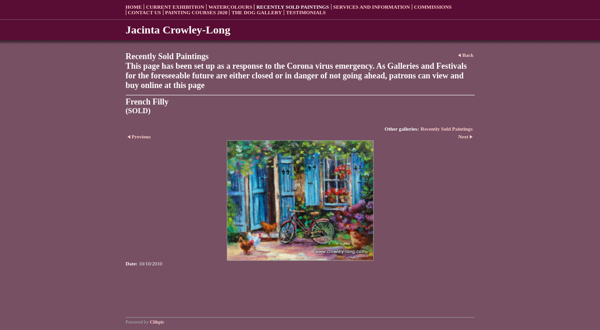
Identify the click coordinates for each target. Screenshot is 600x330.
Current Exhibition (175, 7)
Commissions (433, 7)
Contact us (144, 12)
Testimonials (305, 12)
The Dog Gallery (256, 12)
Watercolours (230, 7)
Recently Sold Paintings (446, 129)
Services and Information (371, 7)
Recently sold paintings (292, 7)
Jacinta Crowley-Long (178, 30)
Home (134, 7)
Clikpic (157, 321)
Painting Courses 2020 (196, 12)
